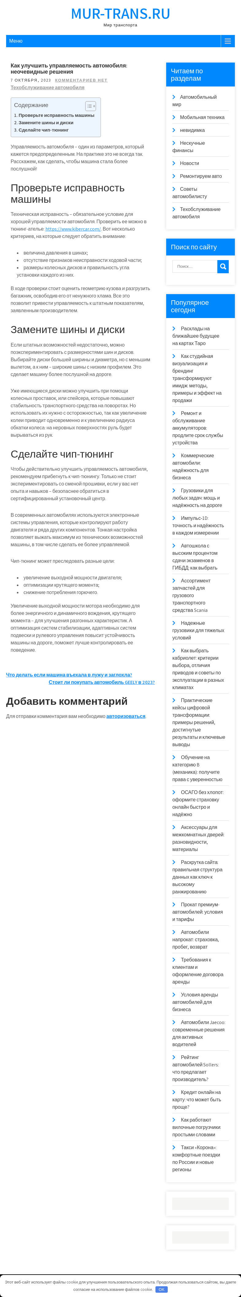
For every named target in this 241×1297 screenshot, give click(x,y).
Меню (15, 41)
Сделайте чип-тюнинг (44, 130)
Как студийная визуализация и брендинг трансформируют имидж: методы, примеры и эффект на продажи (196, 378)
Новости (189, 163)
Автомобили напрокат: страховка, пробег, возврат (195, 939)
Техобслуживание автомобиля (48, 87)
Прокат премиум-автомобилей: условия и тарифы (197, 912)
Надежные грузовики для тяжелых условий (198, 630)
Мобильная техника (202, 117)
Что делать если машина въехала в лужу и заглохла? (69, 675)
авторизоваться (125, 716)
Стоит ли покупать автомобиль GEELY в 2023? (102, 682)
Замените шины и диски (46, 122)
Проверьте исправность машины (56, 115)
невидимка (192, 130)
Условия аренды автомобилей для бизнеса (195, 1002)
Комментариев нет (81, 80)
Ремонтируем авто (201, 176)
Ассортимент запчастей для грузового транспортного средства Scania (191, 595)
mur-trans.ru (120, 13)
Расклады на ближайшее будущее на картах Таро (195, 336)
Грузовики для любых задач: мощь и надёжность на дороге (197, 497)
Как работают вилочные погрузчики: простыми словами (196, 1127)
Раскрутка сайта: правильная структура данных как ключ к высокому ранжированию (197, 877)
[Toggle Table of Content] (87, 106)
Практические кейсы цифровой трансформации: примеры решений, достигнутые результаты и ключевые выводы (198, 722)
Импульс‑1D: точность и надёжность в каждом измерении (198, 525)
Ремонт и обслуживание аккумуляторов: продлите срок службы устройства (197, 428)
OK (162, 1289)
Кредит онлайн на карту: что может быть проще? (196, 1099)
